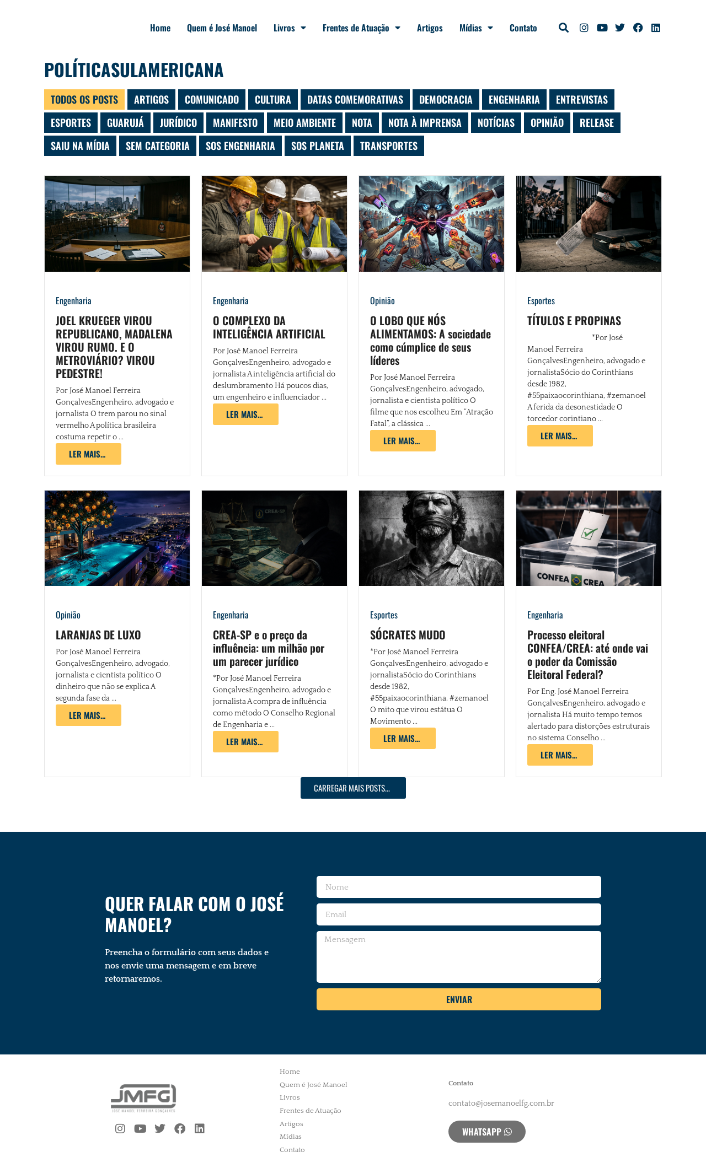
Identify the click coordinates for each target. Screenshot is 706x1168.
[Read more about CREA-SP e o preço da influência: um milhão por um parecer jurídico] (246, 741)
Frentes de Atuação (361, 27)
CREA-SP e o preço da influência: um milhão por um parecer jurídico (268, 647)
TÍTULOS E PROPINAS (574, 320)
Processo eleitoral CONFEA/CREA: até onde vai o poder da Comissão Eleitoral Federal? (587, 654)
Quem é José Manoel (222, 27)
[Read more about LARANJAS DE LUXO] (88, 715)
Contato (523, 27)
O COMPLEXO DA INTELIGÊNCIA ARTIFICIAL (269, 327)
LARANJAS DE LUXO (98, 634)
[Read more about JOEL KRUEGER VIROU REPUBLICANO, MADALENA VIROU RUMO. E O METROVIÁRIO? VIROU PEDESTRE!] (88, 454)
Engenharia (74, 300)
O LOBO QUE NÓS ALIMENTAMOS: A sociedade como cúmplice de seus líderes (430, 340)
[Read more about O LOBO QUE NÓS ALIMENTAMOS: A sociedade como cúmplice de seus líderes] (403, 440)
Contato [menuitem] (292, 1150)
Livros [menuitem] (290, 1097)
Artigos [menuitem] (291, 1124)
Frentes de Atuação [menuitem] (310, 1111)
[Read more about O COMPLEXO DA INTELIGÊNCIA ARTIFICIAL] (246, 414)
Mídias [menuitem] (291, 1136)
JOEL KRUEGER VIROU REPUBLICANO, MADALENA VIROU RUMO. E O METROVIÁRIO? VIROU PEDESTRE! (114, 346)
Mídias (476, 27)
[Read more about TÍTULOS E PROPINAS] (560, 435)
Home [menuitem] (290, 1071)
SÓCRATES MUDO (408, 634)
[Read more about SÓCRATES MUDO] (403, 738)
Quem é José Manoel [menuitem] (313, 1085)
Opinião (382, 300)
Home (160, 27)
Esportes (541, 300)
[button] (564, 28)
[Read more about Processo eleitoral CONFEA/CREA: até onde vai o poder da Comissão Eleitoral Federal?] (560, 755)
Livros (290, 27)
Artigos (430, 27)
